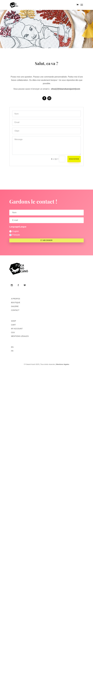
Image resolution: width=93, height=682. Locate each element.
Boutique (15, 303)
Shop (13, 321)
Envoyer (74, 159)
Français (14, 235)
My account (17, 329)
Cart (13, 325)
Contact (15, 310)
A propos (15, 299)
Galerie (15, 306)
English (14, 231)
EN (12, 347)
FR (12, 351)
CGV (13, 332)
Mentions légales (20, 336)
